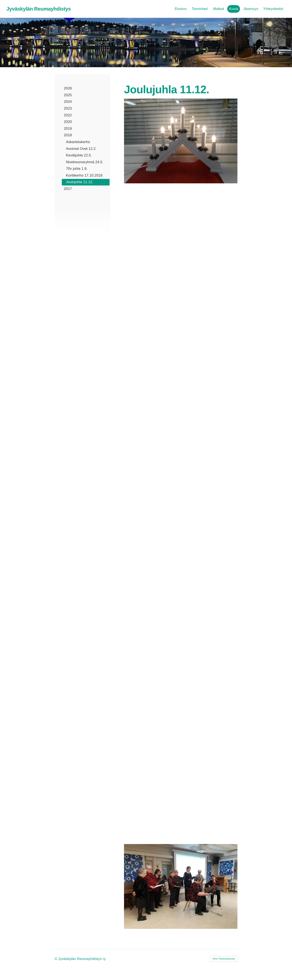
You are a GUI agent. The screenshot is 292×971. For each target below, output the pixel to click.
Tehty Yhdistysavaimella (223, 959)
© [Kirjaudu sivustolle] (56, 959)
